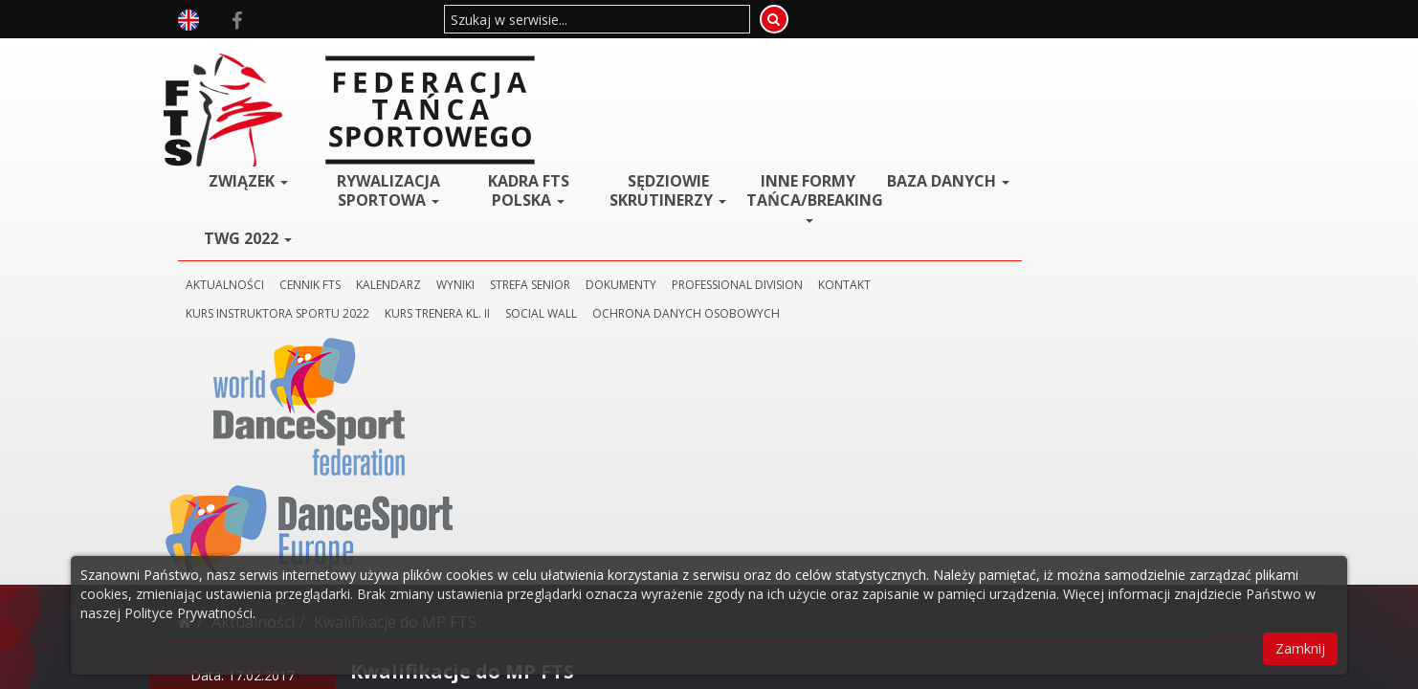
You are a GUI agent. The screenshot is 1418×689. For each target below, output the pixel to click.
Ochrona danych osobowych (872, 193)
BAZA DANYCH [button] (1078, 67)
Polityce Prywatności (188, 613)
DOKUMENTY (807, 164)
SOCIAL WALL (728, 193)
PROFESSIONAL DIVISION (923, 164)
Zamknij (1300, 648)
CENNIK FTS (496, 164)
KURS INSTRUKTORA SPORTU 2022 (464, 193)
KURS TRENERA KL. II (623, 193)
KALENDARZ (575, 164)
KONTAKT (1031, 164)
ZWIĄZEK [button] (429, 60)
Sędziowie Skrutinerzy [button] (819, 76)
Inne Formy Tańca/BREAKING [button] (953, 76)
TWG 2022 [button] (430, 117)
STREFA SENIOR (716, 164)
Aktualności (253, 254)
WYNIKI (642, 164)
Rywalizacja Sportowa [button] (559, 70)
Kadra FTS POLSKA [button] (689, 70)
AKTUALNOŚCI (411, 164)
